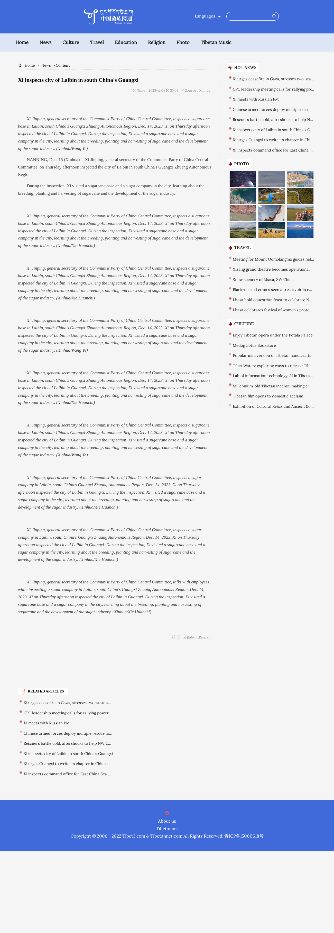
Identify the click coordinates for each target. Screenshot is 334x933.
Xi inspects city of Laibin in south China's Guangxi (68, 753)
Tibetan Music (216, 42)
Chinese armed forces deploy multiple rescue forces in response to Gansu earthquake (101, 733)
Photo (183, 42)
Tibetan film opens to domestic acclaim (268, 396)
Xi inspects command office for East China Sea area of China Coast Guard (89, 773)
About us (167, 821)
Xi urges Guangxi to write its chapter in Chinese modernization (80, 763)
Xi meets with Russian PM (47, 723)
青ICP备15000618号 (244, 836)
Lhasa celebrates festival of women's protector (275, 309)
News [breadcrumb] (46, 65)
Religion (156, 42)
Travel (97, 42)
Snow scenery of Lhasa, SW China (263, 279)
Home (22, 42)
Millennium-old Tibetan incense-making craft (273, 386)
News (45, 42)
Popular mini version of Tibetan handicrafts (272, 355)
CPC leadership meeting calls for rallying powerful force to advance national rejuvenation (104, 712)
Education (126, 42)
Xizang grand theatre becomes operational (271, 269)
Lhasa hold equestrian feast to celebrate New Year (278, 299)
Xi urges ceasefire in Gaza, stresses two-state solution (72, 702)
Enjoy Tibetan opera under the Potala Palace (273, 335)
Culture (70, 42)
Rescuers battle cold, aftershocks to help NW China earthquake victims (87, 743)
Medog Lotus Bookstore (254, 345)
